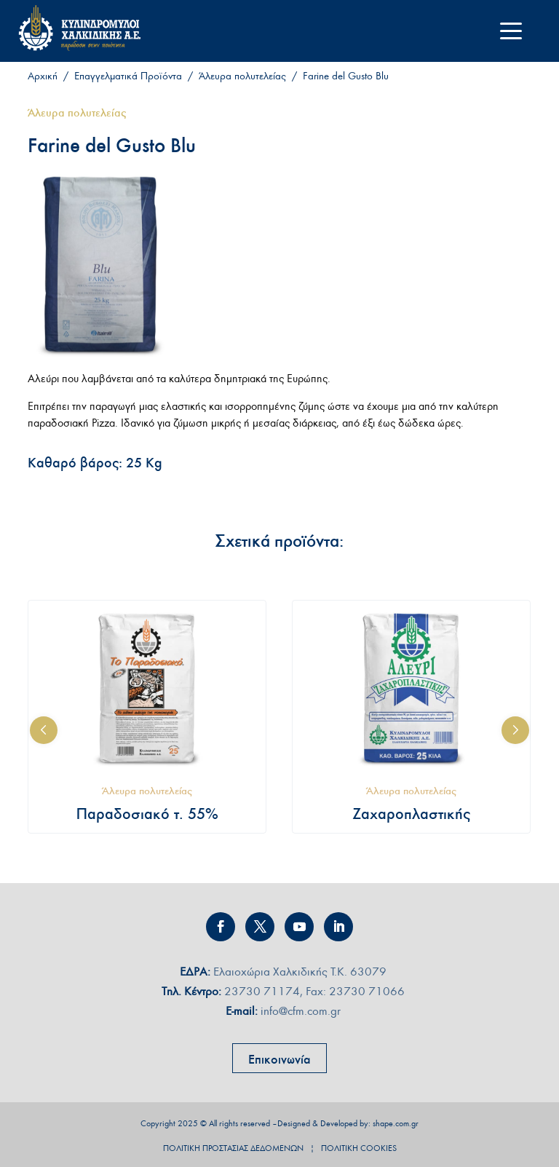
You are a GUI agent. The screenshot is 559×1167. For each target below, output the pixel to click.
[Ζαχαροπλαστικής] (411, 689)
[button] (44, 730)
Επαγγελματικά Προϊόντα (128, 76)
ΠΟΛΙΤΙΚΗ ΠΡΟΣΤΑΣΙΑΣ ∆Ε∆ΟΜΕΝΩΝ (233, 1148)
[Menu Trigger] (511, 31)
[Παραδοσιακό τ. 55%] (147, 689)
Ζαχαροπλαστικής (411, 813)
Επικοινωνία (279, 1059)
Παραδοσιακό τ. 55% (147, 813)
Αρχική (43, 76)
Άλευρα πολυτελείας (242, 76)
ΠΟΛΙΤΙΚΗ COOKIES (359, 1148)
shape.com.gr (396, 1123)
